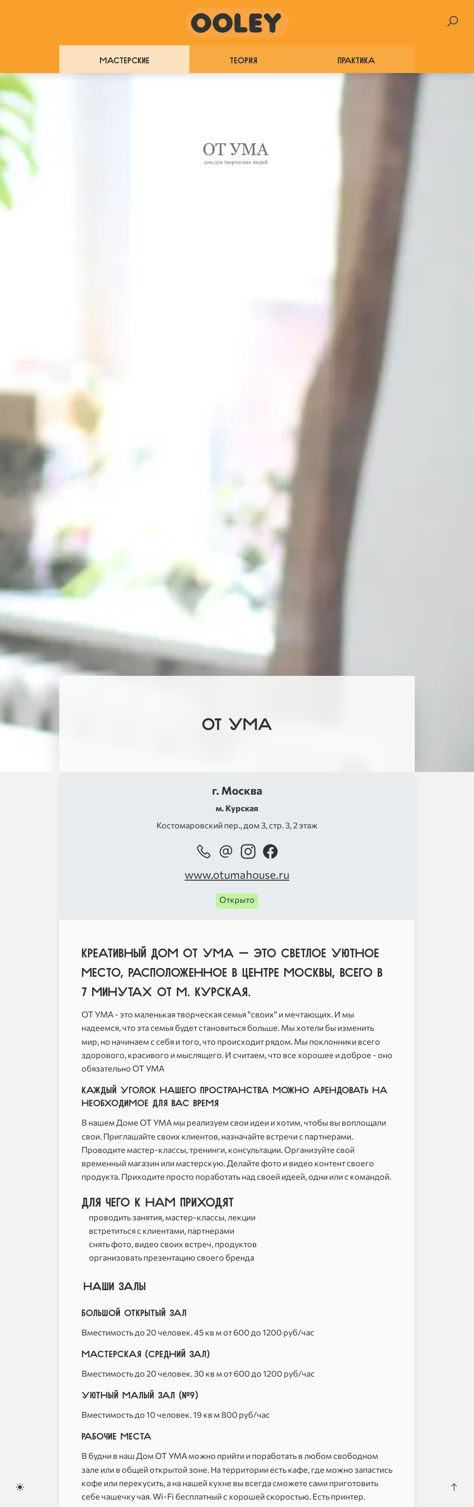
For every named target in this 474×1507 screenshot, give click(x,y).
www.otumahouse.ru (237, 874)
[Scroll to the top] (454, 1487)
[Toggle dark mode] (19, 1487)
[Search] (452, 21)
